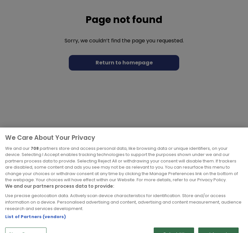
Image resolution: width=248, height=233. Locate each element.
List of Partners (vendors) (35, 225)
